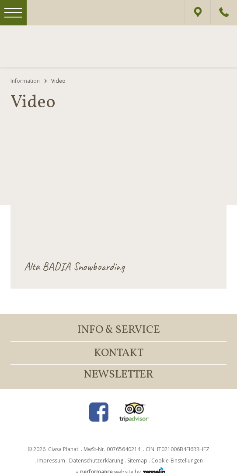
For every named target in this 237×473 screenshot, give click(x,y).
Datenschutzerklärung (96, 460)
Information (25, 81)
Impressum (51, 460)
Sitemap (137, 460)
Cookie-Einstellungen (177, 460)
